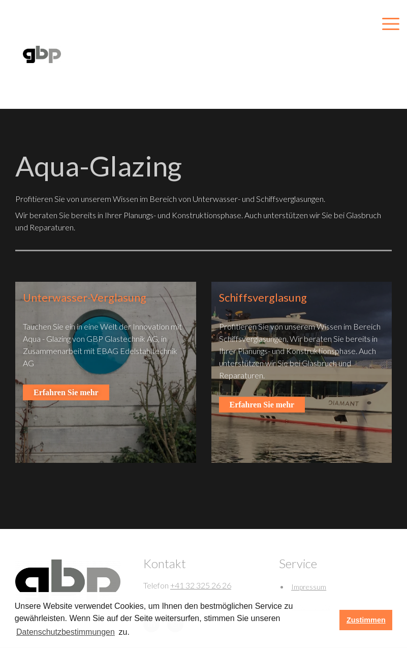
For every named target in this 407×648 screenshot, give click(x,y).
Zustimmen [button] (366, 620)
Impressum (308, 586)
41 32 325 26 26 (203, 585)
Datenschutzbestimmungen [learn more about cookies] (65, 632)
